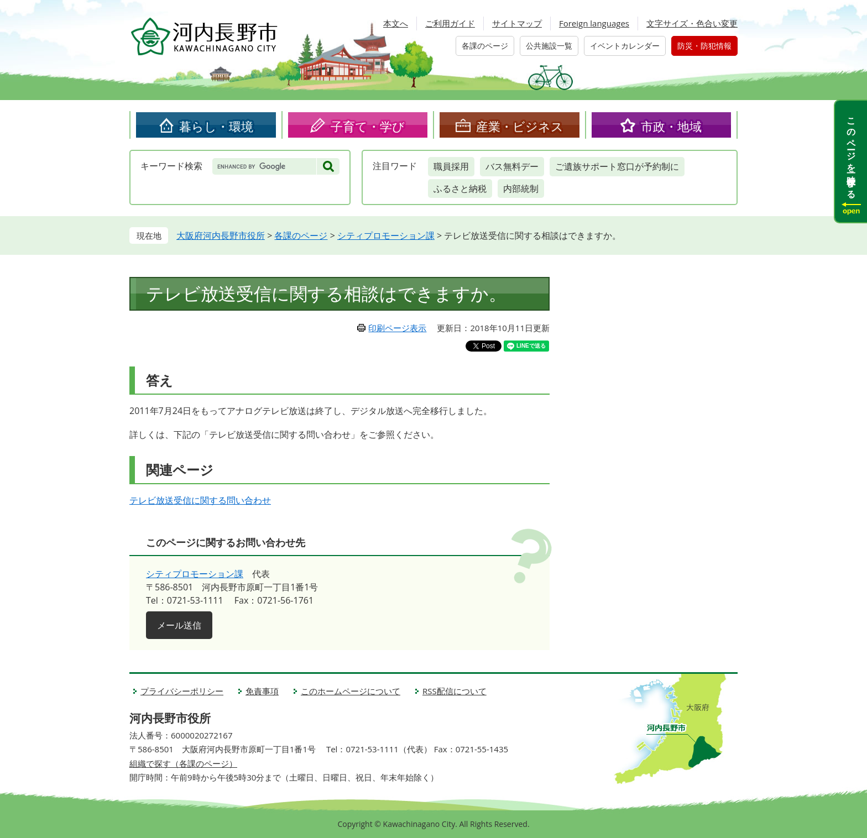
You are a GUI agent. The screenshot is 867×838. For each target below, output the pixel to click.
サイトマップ (517, 23)
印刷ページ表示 (397, 327)
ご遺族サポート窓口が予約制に (617, 166)
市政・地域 (671, 126)
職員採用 (451, 166)
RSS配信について (454, 690)
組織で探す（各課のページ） (183, 763)
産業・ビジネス (519, 126)
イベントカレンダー (625, 45)
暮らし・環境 (216, 126)
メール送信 (179, 625)
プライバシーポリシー (181, 690)
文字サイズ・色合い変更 (692, 23)
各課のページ (485, 45)
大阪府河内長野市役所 (220, 235)
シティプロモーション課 (386, 235)
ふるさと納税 (460, 188)
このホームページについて (350, 690)
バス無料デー (512, 166)
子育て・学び (368, 126)
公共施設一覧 (549, 45)
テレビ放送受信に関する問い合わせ (200, 500)
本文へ (395, 23)
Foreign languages (594, 23)
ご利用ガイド (450, 23)
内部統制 (521, 188)
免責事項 (262, 690)
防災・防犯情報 (704, 45)
